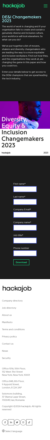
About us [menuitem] (7, 315)
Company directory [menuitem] (12, 300)
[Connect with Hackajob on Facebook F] (5, 422)
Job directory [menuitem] (9, 307)
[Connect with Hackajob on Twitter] (17, 422)
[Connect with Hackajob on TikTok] (29, 422)
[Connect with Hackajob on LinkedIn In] (11, 422)
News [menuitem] (5, 350)
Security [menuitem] (6, 358)
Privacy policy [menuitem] (9, 336)
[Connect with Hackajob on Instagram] (23, 422)
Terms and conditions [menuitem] (13, 329)
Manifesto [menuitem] (7, 322)
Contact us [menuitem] (7, 343)
